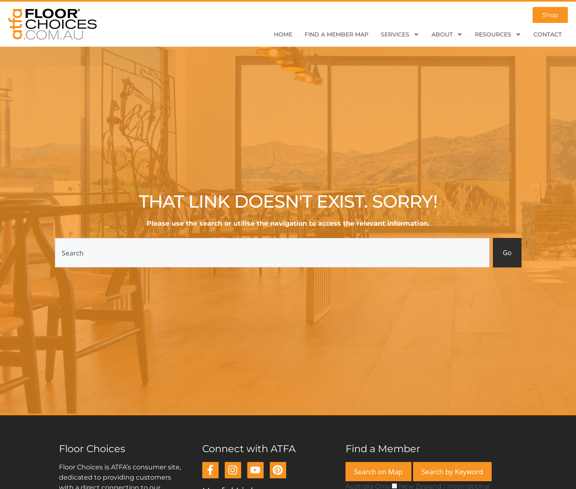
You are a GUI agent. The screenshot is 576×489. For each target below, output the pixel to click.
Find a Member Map (336, 34)
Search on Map (378, 471)
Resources (498, 34)
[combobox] (272, 252)
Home (283, 34)
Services (400, 34)
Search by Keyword (452, 471)
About (447, 34)
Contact (547, 34)
